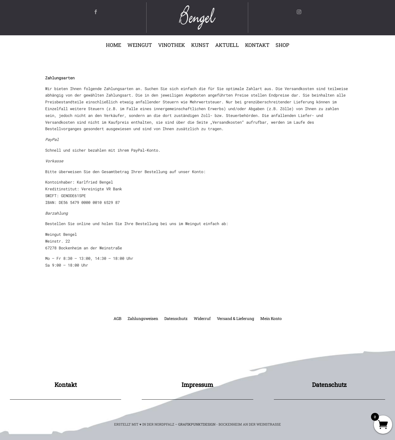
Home (113, 45)
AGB (117, 319)
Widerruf (202, 319)
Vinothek (171, 45)
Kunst (200, 45)
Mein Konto (271, 319)
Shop (282, 45)
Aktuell (227, 45)
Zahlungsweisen (143, 319)
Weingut (139, 45)
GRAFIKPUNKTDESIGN (196, 424)
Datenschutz (175, 319)
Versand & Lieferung (235, 319)
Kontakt (257, 45)
